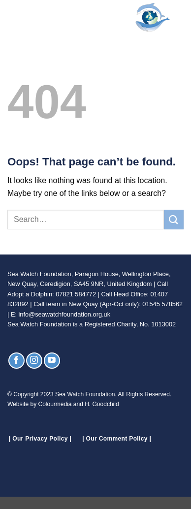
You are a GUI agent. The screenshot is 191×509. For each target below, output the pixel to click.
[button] (13, 17)
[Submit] (174, 219)
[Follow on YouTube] (52, 360)
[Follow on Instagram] (34, 360)
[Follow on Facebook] (16, 360)
